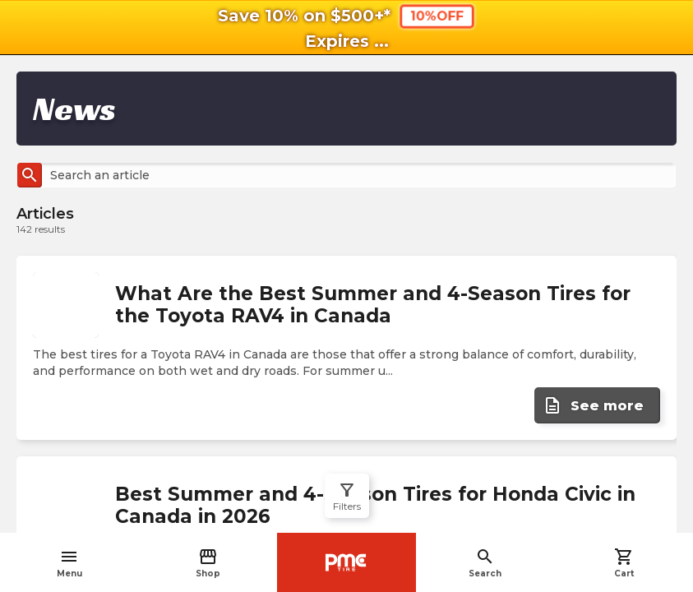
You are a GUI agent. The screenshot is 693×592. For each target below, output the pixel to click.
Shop (208, 563)
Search (485, 563)
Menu (69, 563)
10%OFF (437, 16)
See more (593, 405)
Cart (624, 563)
